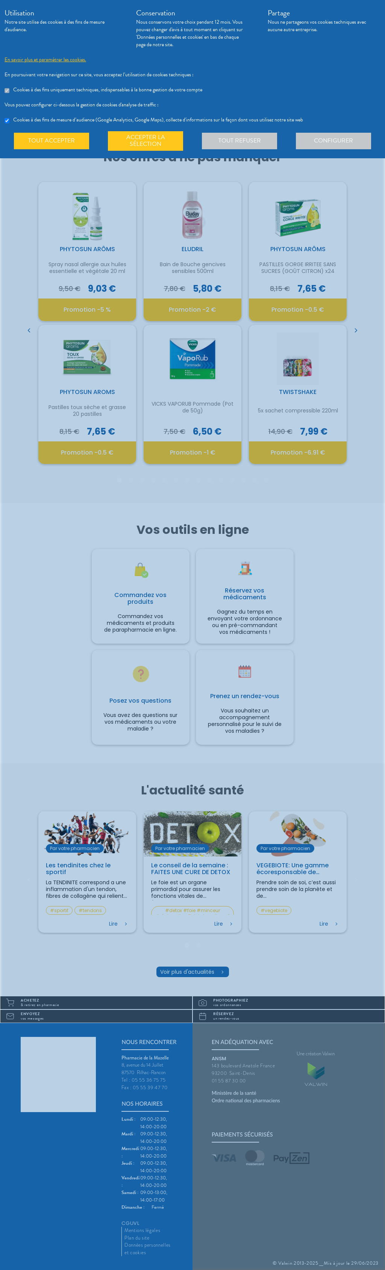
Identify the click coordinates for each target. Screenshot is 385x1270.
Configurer (333, 140)
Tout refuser (239, 140)
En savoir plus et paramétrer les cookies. (45, 60)
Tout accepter (51, 140)
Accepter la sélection (145, 141)
